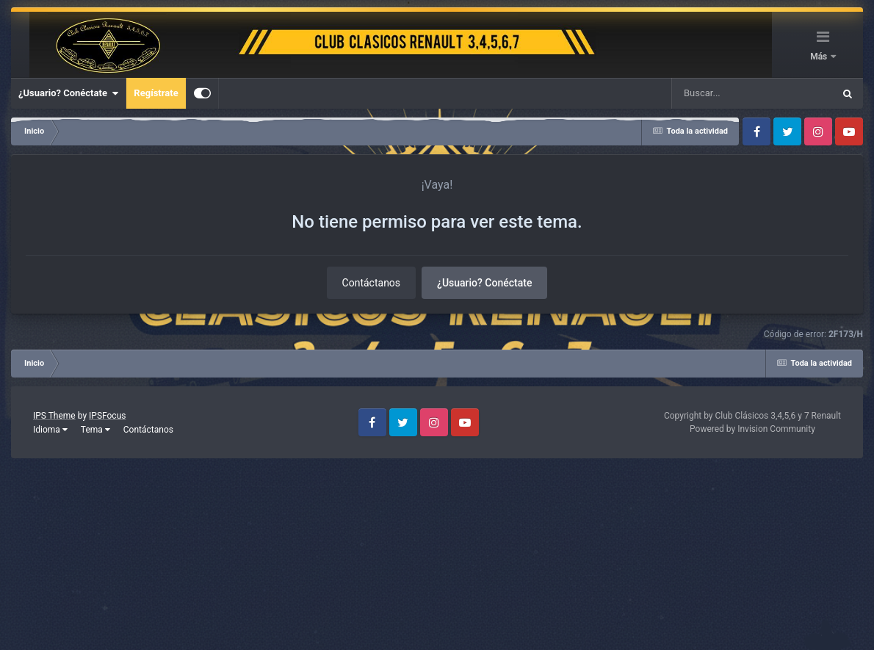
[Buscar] (709, 93)
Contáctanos (371, 283)
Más (819, 56)
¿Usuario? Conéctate (68, 93)
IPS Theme (54, 416)
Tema (95, 430)
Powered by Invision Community (752, 429)
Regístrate (156, 92)
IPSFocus (107, 416)
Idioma (50, 430)
